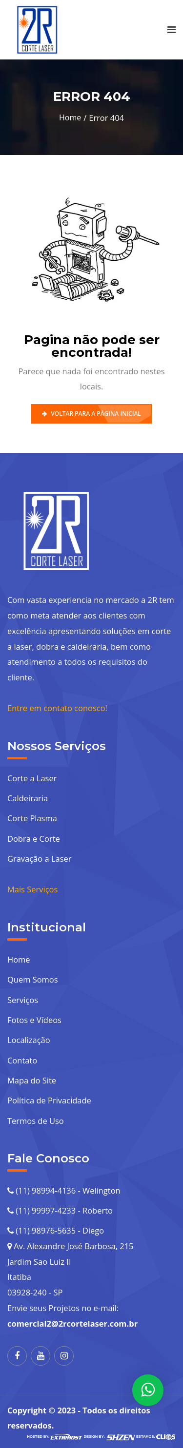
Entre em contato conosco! (57, 708)
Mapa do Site (31, 1080)
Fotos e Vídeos (34, 1019)
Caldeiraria (27, 798)
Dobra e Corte (33, 838)
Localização (28, 1039)
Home (70, 117)
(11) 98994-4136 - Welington (64, 1190)
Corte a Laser (32, 778)
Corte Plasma (32, 818)
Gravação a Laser (39, 858)
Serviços (22, 999)
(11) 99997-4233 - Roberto (60, 1210)
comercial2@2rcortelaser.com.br (72, 1323)
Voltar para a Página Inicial (91, 413)
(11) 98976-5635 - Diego (55, 1230)
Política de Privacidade (49, 1100)
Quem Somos (32, 979)
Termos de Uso (35, 1120)
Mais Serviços (32, 889)
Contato (22, 1060)
